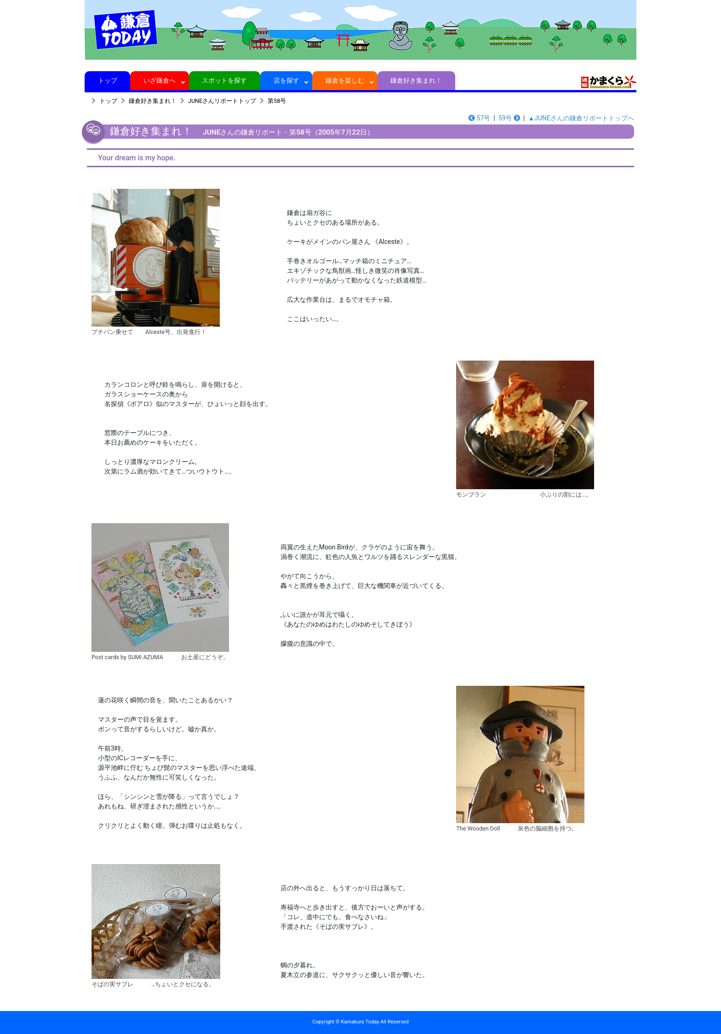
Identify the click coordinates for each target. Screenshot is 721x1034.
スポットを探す (224, 80)
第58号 (277, 100)
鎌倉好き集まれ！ (416, 80)
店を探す (286, 80)
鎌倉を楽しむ (345, 80)
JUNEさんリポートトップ (222, 100)
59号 (509, 118)
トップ (107, 80)
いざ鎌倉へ (159, 80)
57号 (479, 118)
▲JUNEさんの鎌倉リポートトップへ (581, 118)
